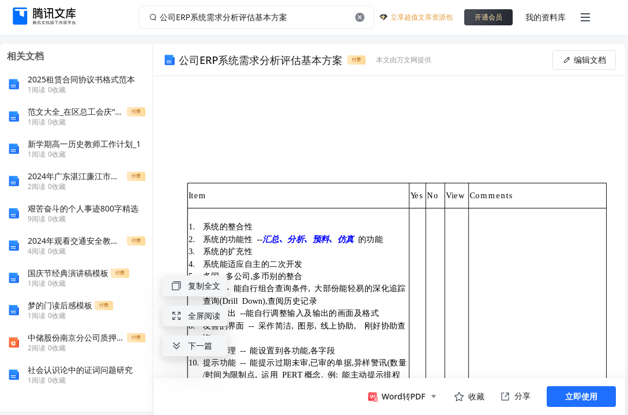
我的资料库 (545, 17)
